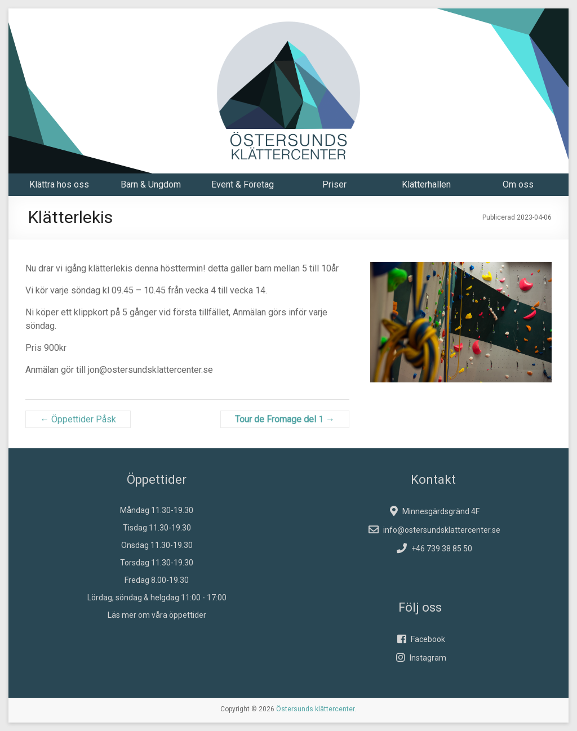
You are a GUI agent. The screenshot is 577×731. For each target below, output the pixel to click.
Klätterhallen (426, 184)
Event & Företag (242, 184)
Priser (334, 184)
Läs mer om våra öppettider (157, 614)
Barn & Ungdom (151, 184)
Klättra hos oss (59, 184)
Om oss (518, 184)
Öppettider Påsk (78, 419)
